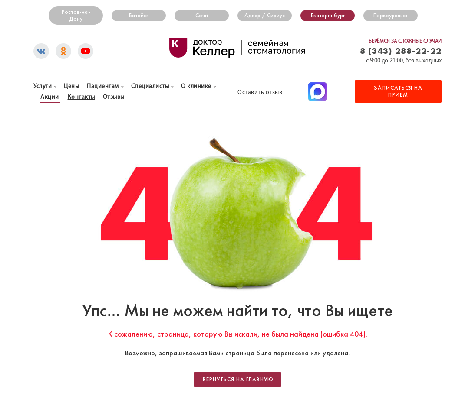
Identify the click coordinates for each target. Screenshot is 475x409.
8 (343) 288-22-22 (401, 50)
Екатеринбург (328, 15)
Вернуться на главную (238, 379)
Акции (49, 97)
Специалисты (150, 86)
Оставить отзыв (260, 92)
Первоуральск (390, 15)
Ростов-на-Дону (76, 16)
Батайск (139, 15)
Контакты (81, 97)
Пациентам (103, 86)
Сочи (201, 15)
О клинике (196, 86)
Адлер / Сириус (264, 15)
